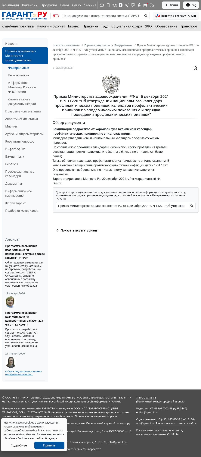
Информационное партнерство (18, 193)
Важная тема (14, 156)
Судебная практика (18, 26)
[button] (176, 15)
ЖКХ (148, 26)
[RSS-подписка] (152, 5)
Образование (166, 26)
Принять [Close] (49, 445)
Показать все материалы (76, 230)
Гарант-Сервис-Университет (82, 449)
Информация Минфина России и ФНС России (22, 87)
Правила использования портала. (96, 416)
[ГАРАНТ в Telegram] (126, 5)
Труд (104, 26)
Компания (10, 5)
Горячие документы (97, 45)
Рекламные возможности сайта (176, 423)
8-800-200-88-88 (146, 397)
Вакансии (30, 5)
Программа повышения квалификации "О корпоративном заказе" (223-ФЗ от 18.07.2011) (24, 318)
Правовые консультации (23, 111)
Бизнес (73, 26)
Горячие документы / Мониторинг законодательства (20, 55)
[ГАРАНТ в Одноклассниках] (139, 5)
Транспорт (188, 26)
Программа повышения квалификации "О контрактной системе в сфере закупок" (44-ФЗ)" (25, 252)
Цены (64, 5)
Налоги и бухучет (51, 26)
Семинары (92, 5)
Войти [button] (171, 5)
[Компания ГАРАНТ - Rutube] (146, 5)
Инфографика (15, 149)
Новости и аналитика (66, 45)
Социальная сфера (126, 26)
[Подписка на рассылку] (102, 5)
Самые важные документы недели (22, 101)
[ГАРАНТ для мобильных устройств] (108, 5)
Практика (90, 26)
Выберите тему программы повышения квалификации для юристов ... (23, 373)
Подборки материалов (21, 211)
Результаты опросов (19, 141)
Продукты (49, 5)
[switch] (56, 15)
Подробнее (18, 445)
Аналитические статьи (21, 119)
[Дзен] (120, 5)
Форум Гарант (15, 203)
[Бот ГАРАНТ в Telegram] (133, 5)
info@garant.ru (117, 442)
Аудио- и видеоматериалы (24, 134)
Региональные (18, 75)
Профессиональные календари (19, 173)
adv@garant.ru (145, 423)
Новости (11, 44)
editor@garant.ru (147, 412)
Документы (13, 183)
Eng (191, 5)
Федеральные (18, 68)
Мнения (11, 126)
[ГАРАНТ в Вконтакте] (114, 5)
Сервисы (11, 164)
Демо (76, 5)
